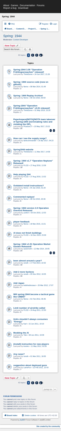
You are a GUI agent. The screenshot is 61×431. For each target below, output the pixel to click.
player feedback (21, 221)
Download (23, 8)
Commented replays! (23, 197)
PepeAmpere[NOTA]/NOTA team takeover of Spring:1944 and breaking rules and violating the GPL (34, 121)
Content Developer (20, 40)
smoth (25, 263)
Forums (40, 5)
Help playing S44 (22, 174)
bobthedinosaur (29, 285)
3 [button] (36, 55)
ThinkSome (28, 74)
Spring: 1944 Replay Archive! (28, 95)
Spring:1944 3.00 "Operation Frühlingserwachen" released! (28, 70)
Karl (25, 324)
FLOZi (25, 165)
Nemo (25, 87)
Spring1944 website (23, 149)
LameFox (27, 367)
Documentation (27, 5)
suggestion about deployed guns (30, 365)
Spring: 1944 (12, 36)
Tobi (25, 335)
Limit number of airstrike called (29, 308)
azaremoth (27, 249)
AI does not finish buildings (27, 233)
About (6, 5)
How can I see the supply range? (30, 138)
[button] (40, 55)
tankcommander (29, 141)
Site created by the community (48, 426)
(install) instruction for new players (31, 344)
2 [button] (32, 55)
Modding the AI (21, 333)
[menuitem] (11, 24)
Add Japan (18, 283)
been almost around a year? (27, 260)
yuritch (26, 213)
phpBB (22, 420)
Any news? (19, 354)
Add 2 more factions (23, 272)
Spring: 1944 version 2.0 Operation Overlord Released (31, 209)
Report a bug (9, 8)
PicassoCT (27, 126)
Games (14, 5)
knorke (26, 346)
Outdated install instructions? (28, 185)
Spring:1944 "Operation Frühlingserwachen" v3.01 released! (31, 106)
